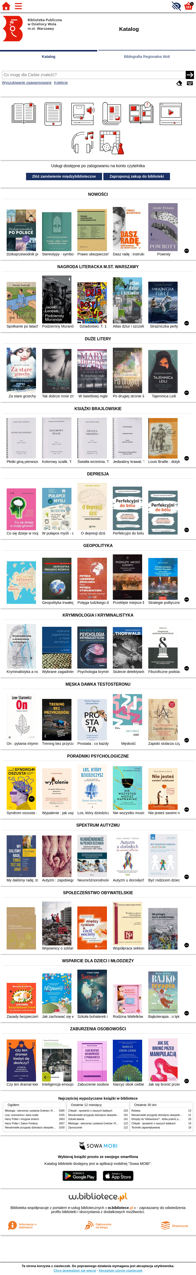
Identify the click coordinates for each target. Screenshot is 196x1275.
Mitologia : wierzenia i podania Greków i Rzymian (33, 1110)
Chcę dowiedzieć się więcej (75, 1270)
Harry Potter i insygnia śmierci (22, 1119)
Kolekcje (61, 83)
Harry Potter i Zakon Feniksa (21, 1123)
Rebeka (135, 1110)
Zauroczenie (75, 1127)
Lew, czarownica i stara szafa (21, 1115)
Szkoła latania (76, 1119)
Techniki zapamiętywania (145, 1127)
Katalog (48, 57)
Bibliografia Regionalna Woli (147, 57)
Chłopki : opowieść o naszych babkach (90, 1110)
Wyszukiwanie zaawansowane (27, 83)
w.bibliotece (120, 1208)
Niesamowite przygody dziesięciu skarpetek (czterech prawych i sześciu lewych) (50, 1127)
